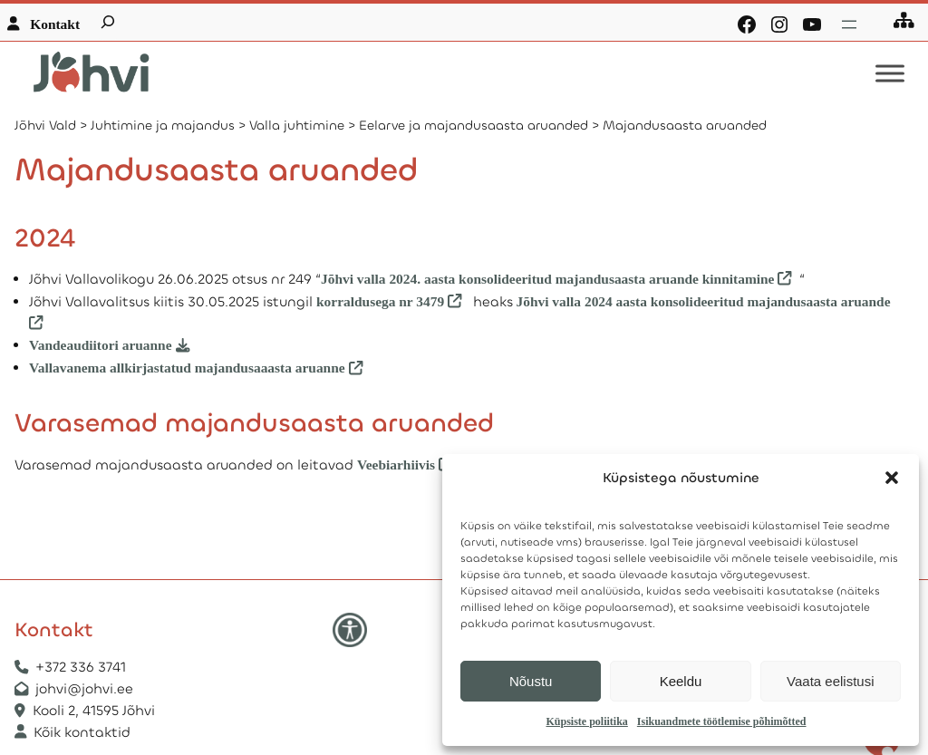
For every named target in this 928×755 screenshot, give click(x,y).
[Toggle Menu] (889, 73)
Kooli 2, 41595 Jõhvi (96, 711)
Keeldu (681, 681)
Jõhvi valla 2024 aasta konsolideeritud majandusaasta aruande (704, 301)
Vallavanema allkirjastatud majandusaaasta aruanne (187, 367)
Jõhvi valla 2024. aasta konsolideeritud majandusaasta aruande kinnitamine (547, 278)
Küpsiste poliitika (586, 721)
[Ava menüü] (849, 24)
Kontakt (55, 24)
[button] (892, 478)
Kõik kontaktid (82, 732)
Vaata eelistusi (830, 681)
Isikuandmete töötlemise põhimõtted (722, 721)
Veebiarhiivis (396, 464)
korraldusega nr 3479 (380, 301)
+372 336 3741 (80, 667)
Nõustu (531, 681)
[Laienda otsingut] (108, 22)
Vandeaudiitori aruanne (100, 345)
